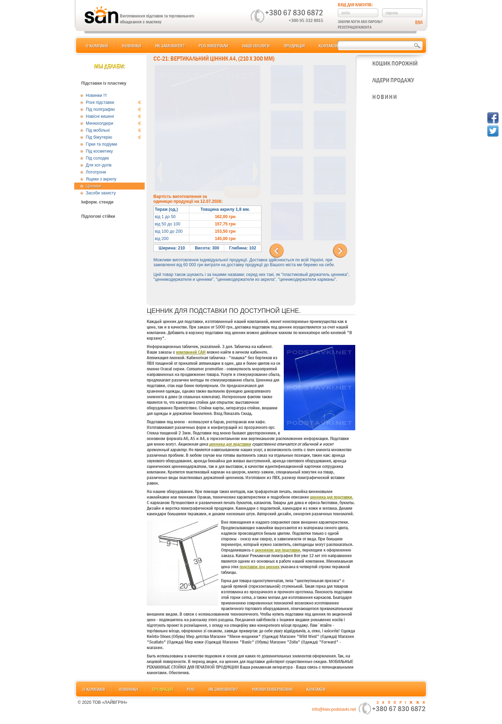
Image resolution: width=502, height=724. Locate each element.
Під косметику (99, 151)
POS (191, 689)
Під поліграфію (113, 109)
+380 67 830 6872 (294, 12)
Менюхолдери (113, 123)
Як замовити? (170, 45)
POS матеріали (213, 45)
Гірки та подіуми (101, 144)
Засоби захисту (101, 193)
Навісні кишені (113, 116)
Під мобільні (113, 130)
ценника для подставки (230, 444)
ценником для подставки (277, 550)
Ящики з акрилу (101, 179)
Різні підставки (113, 102)
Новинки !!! (96, 95)
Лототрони (96, 172)
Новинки (131, 45)
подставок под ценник (259, 566)
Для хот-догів (99, 165)
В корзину (242, 192)
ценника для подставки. (331, 497)
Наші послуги (256, 45)
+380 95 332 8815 (306, 20)
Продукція (294, 45)
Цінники (93, 186)
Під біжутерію (113, 137)
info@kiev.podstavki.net (334, 709)
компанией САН (191, 352)
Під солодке (97, 158)
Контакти (328, 45)
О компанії (97, 45)
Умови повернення (272, 689)
